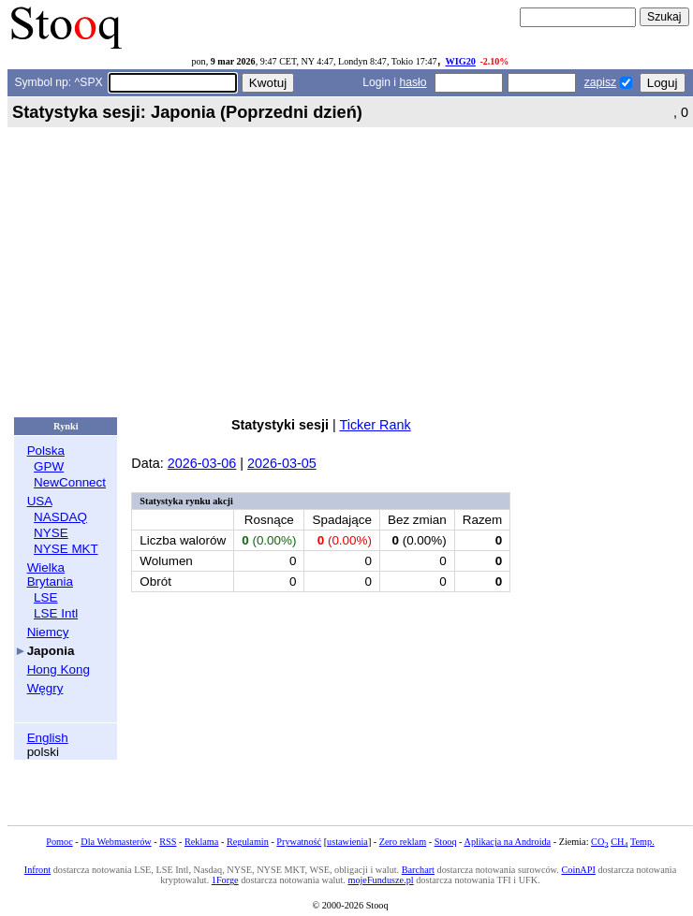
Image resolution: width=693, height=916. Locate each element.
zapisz (600, 82)
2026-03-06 (202, 463)
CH (619, 841)
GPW (49, 466)
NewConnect (70, 482)
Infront (37, 870)
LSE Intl (56, 613)
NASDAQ (60, 517)
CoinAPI (578, 870)
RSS (167, 841)
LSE (45, 597)
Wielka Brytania (50, 574)
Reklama (201, 841)
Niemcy (48, 632)
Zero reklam (402, 841)
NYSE (51, 533)
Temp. (642, 841)
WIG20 (461, 61)
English (47, 738)
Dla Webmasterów (116, 841)
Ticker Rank (374, 424)
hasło (412, 82)
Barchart (418, 870)
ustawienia (347, 841)
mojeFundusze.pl (380, 880)
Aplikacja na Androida (508, 841)
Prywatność (298, 841)
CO (599, 841)
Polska (46, 450)
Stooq (446, 841)
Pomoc (59, 841)
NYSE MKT (65, 549)
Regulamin (248, 841)
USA (39, 501)
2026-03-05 (282, 463)
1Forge (225, 880)
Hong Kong (58, 669)
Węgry (45, 688)
